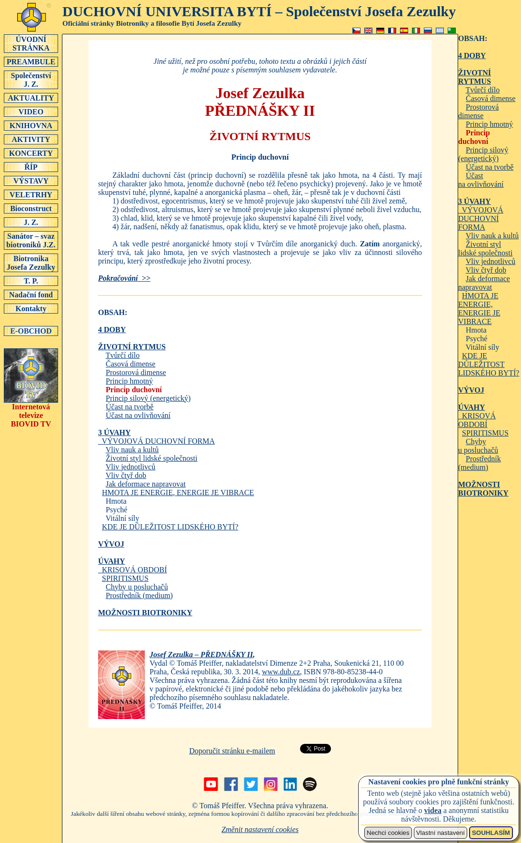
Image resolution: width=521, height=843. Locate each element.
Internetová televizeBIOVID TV (31, 412)
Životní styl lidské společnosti (151, 458)
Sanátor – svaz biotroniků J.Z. (31, 240)
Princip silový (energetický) (148, 398)
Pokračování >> (124, 278)
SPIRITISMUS (125, 578)
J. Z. (31, 222)
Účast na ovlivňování (138, 415)
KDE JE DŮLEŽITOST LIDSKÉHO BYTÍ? (170, 527)
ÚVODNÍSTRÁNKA (31, 43)
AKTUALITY (31, 97)
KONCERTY (31, 153)
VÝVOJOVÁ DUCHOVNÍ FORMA (156, 436)
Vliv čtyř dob (126, 475)
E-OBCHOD (31, 330)
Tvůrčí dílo (123, 355)
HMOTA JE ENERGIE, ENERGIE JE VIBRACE (178, 492)
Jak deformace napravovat (146, 484)
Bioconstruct (31, 208)
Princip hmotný (129, 381)
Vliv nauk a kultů (132, 450)
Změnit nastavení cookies (260, 829)
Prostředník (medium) (139, 595)
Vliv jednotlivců (130, 467)
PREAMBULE (31, 61)
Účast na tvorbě (129, 407)
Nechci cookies (388, 832)
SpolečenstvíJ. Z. (31, 79)
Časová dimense (130, 364)
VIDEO (31, 111)
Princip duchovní (134, 390)
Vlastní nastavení (440, 832)
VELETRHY (31, 194)
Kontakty (31, 308)
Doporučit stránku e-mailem (232, 751)
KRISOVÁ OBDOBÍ (132, 570)
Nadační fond (31, 294)
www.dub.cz (281, 672)
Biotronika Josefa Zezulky (31, 262)
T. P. (31, 280)
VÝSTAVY (31, 180)
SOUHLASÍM (491, 832)
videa (432, 810)
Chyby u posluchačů (137, 587)
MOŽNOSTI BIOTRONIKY (145, 613)
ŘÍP (31, 167)
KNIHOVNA (31, 125)
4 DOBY (112, 329)
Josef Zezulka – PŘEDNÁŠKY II (201, 654)
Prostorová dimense (136, 372)
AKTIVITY (31, 139)
